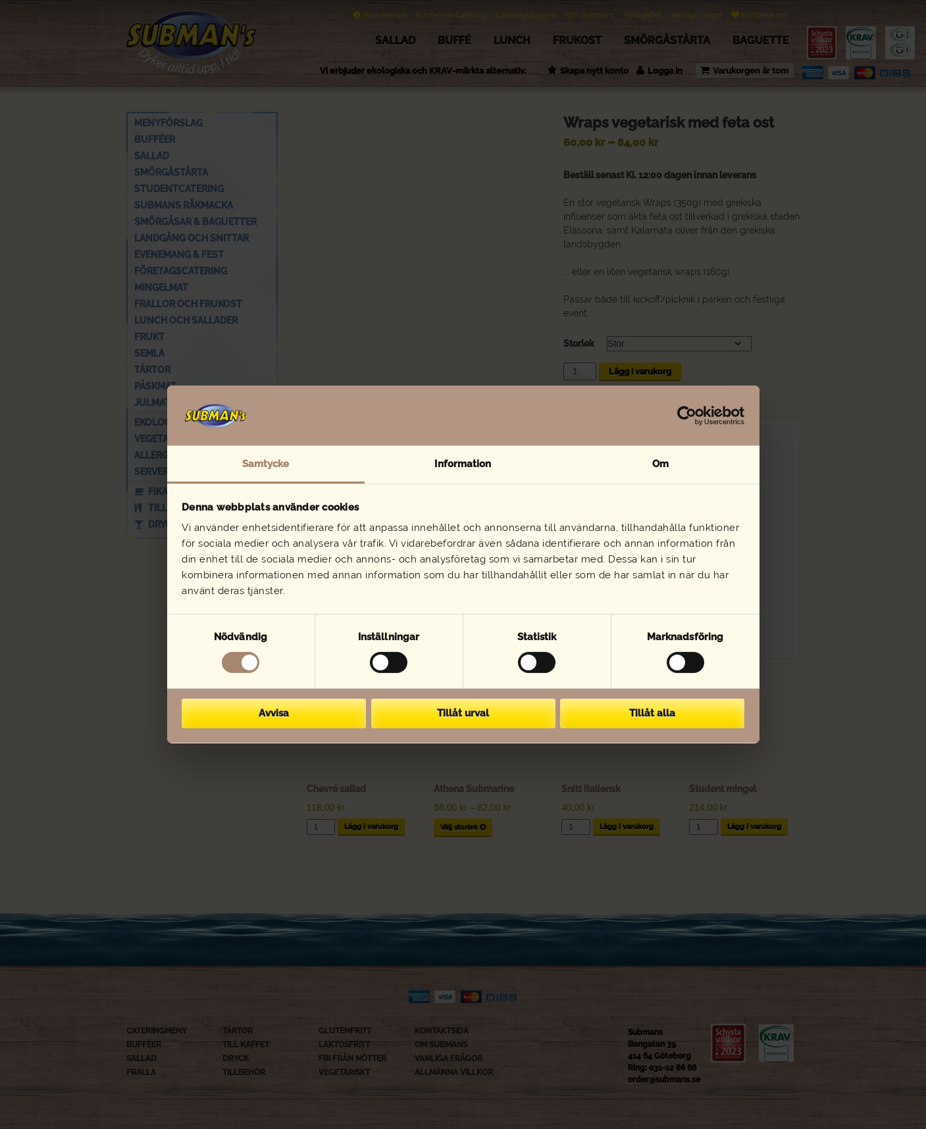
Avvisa (274, 713)
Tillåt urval (463, 713)
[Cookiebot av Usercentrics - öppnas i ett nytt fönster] (686, 415)
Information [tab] (462, 464)
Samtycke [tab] (266, 464)
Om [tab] (660, 464)
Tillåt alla (652, 713)
